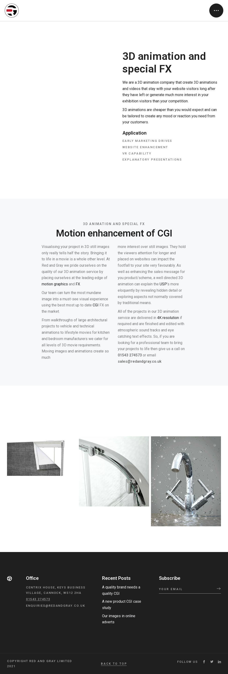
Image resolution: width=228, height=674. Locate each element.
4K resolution (168, 317)
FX (78, 284)
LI (219, 662)
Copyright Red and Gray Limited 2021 (39, 663)
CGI (96, 305)
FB (204, 662)
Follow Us (187, 661)
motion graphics (55, 284)
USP (163, 284)
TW (211, 662)
